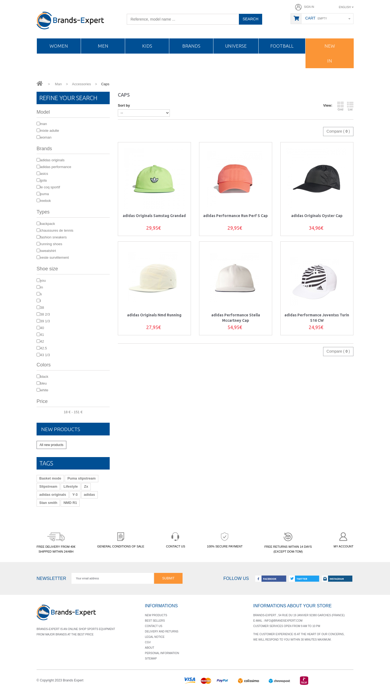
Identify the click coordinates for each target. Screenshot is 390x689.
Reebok (45, 201)
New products (64, 428)
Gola (43, 180)
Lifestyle (70, 486)
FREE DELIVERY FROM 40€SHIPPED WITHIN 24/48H (56, 541)
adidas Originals (52, 160)
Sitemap (151, 658)
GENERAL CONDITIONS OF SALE (120, 539)
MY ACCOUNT (343, 539)
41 (42, 335)
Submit (168, 578)
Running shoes (51, 244)
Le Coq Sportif (50, 187)
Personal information (162, 652)
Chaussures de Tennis (56, 230)
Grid (340, 106)
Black (44, 377)
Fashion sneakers (53, 237)
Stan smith (48, 502)
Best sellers (155, 620)
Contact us (153, 625)
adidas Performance (55, 167)
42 (42, 341)
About (149, 647)
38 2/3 (45, 314)
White (44, 390)
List (350, 106)
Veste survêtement (54, 257)
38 (42, 308)
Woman (45, 137)
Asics (44, 174)
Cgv (148, 642)
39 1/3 (45, 321)
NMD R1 (70, 502)
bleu (43, 383)
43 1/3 (45, 355)
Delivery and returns (161, 631)
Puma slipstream (81, 478)
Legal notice (154, 636)
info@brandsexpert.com (283, 620)
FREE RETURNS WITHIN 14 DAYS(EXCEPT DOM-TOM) (288, 541)
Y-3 (75, 494)
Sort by (124, 105)
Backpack (47, 224)
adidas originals (52, 494)
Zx (86, 486)
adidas (89, 494)
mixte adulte (49, 131)
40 (42, 328)
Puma (44, 194)
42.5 (43, 348)
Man (43, 124)
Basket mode (50, 478)
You (43, 280)
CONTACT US (175, 539)
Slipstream (48, 486)
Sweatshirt (48, 251)
